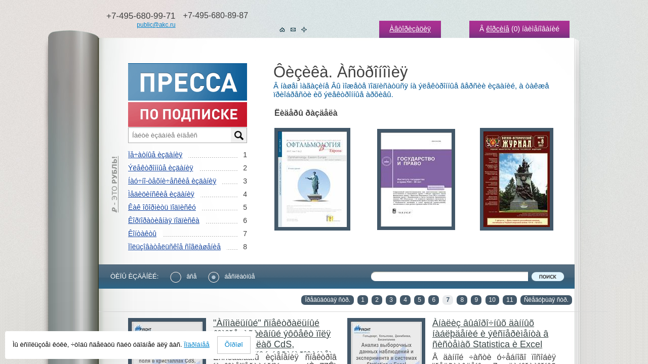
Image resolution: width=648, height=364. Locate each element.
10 (492, 299)
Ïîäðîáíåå (197, 344)
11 (509, 299)
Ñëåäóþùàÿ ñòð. (546, 299)
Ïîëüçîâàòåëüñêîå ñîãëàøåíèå (174, 247)
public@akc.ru (156, 24)
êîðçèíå (497, 29)
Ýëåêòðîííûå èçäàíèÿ (160, 168)
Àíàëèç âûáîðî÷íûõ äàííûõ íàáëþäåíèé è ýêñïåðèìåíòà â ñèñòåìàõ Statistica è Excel (490, 333)
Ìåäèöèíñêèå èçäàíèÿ (161, 194)
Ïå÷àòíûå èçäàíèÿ (155, 155)
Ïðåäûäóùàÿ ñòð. (327, 299)
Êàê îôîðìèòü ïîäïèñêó (162, 207)
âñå (183, 276)
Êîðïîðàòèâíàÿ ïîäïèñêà (163, 220)
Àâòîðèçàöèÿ (410, 29)
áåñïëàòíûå (231, 276)
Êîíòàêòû (142, 234)
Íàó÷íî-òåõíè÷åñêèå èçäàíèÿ (172, 181)
